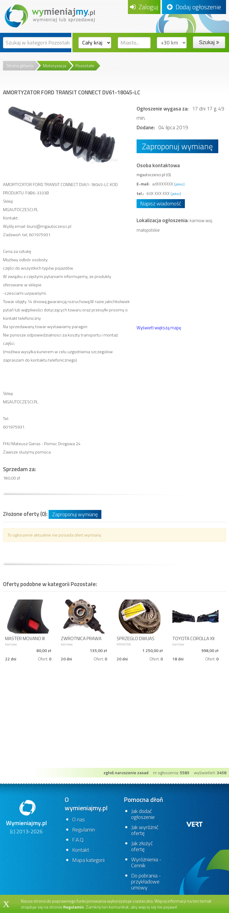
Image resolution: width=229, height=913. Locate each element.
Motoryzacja (54, 65)
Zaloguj (144, 7)
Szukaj (209, 42)
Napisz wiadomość (160, 203)
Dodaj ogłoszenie (194, 7)
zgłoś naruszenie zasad (125, 772)
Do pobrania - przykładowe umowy (146, 881)
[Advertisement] (114, 723)
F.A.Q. (78, 840)
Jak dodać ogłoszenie (143, 814)
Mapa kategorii (88, 860)
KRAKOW (124, 644)
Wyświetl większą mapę (159, 327)
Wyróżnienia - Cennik (146, 862)
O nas (78, 819)
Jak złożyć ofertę (142, 846)
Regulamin (83, 830)
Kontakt (80, 850)
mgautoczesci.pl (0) (154, 174)
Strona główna (20, 65)
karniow (11, 644)
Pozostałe (84, 65)
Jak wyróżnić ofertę (145, 830)
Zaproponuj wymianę (177, 146)
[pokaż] (179, 184)
